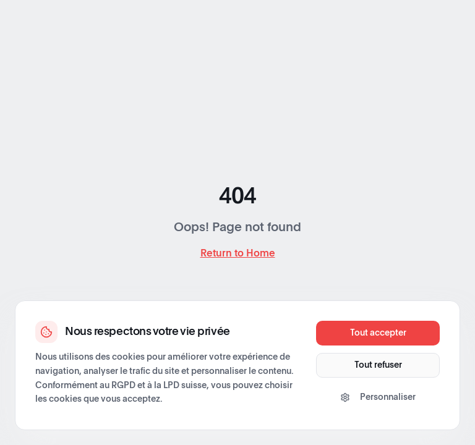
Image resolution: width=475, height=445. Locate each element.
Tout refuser (378, 365)
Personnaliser (378, 397)
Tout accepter (378, 333)
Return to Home (237, 253)
